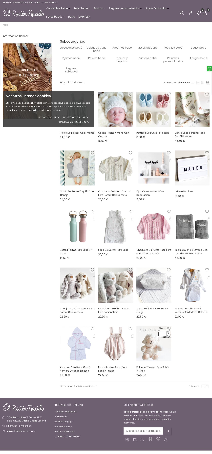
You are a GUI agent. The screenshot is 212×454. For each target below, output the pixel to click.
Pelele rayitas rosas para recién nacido (112, 371)
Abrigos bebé (198, 60)
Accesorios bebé (71, 50)
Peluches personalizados (173, 62)
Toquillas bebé (173, 50)
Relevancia (184, 85)
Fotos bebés (55, 18)
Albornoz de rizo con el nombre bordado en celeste (191, 312)
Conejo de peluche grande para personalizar (113, 312)
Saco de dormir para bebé (113, 252)
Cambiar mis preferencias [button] (74, 122)
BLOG (71, 18)
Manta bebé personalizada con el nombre (190, 136)
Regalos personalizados (125, 10)
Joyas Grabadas (157, 10)
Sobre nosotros (63, 427)
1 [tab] (49, 82)
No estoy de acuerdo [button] (76, 117)
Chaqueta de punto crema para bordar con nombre (114, 195)
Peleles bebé (96, 60)
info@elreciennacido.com (21, 432)
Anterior (194, 388)
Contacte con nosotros (67, 437)
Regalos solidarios (71, 72)
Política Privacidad (65, 432)
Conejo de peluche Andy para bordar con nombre (77, 312)
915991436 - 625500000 (18, 426)
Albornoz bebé (122, 50)
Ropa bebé (82, 10)
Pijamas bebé (71, 60)
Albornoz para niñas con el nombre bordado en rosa (75, 371)
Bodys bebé (198, 50)
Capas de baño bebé (96, 51)
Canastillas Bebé (58, 10)
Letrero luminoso (184, 193)
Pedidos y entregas (65, 412)
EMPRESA (84, 18)
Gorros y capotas (122, 62)
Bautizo (100, 10)
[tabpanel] (27, 83)
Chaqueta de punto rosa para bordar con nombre (153, 254)
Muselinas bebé (147, 50)
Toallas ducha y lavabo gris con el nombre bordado (191, 254)
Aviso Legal (61, 417)
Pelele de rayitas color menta (77, 135)
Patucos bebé (147, 60)
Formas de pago (64, 422)
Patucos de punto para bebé (152, 135)
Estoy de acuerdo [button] (49, 117)
